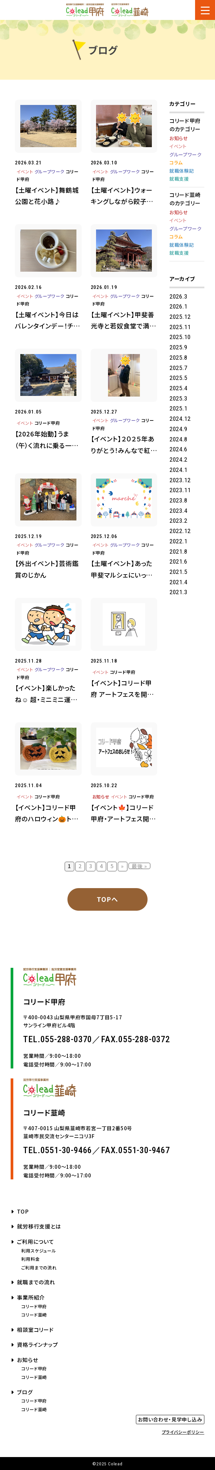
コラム (176, 162)
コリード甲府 (47, 423)
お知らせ (101, 796)
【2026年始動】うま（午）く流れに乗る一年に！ (46, 440)
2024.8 (178, 439)
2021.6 (178, 561)
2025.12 (180, 317)
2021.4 (178, 582)
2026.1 (178, 306)
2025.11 (180, 327)
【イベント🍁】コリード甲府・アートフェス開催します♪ (123, 814)
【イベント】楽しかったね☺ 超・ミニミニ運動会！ (46, 694)
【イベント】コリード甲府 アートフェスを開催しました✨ (122, 689)
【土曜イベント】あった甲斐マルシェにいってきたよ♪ (122, 570)
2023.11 (180, 490)
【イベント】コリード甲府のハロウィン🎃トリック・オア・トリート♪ (46, 814)
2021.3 (178, 592)
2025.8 (178, 357)
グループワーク (50, 171)
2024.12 (180, 418)
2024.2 (178, 459)
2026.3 (178, 296)
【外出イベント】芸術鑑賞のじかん (47, 569)
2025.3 (178, 398)
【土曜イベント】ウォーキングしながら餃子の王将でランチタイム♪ (122, 196)
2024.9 (178, 429)
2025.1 (178, 408)
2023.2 (178, 520)
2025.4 (178, 388)
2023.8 (178, 500)
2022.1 (178, 541)
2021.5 (178, 572)
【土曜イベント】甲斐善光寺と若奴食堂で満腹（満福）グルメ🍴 (123, 321)
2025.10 (180, 337)
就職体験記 (181, 170)
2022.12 (180, 531)
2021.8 (178, 551)
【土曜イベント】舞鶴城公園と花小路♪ (47, 195)
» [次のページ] (122, 866)
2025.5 (178, 378)
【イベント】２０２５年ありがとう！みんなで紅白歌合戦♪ (124, 445)
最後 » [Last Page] (139, 866)
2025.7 (178, 368)
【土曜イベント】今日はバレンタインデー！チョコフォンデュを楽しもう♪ (47, 321)
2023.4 (178, 510)
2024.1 (178, 470)
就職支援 (179, 178)
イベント (25, 171)
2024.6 (178, 449)
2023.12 (180, 480)
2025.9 (178, 347)
